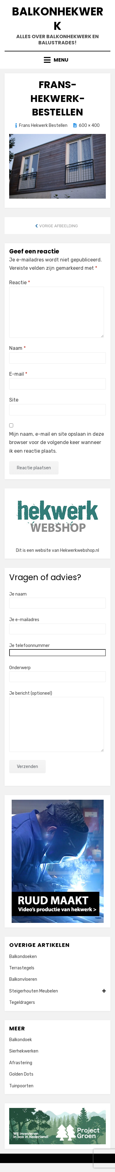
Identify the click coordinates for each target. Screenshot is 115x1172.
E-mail (18, 374)
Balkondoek (20, 1039)
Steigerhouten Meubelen (57, 991)
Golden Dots (21, 1074)
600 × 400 (89, 125)
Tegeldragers (22, 1002)
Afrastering (20, 1062)
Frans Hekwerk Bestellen (43, 125)
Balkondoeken (23, 956)
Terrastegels (21, 968)
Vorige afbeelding (58, 226)
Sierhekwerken (23, 1051)
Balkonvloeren (23, 979)
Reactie (19, 282)
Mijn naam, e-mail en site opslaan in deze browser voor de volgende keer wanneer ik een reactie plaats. (56, 442)
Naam (17, 348)
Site (13, 400)
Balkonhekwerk (57, 19)
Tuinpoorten (21, 1086)
